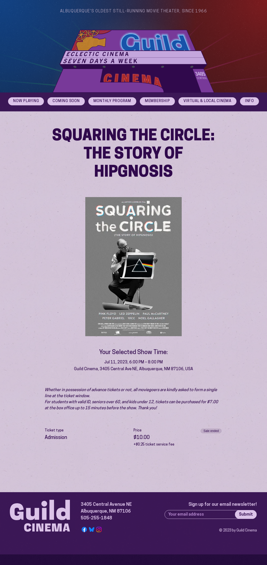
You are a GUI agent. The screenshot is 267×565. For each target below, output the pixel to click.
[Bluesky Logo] (91, 529)
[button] (249, 101)
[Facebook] (84, 529)
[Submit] (246, 514)
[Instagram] (98, 529)
